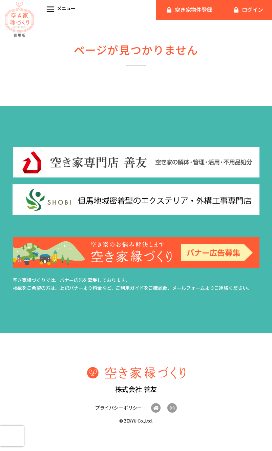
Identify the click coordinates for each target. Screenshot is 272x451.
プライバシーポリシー (118, 407)
